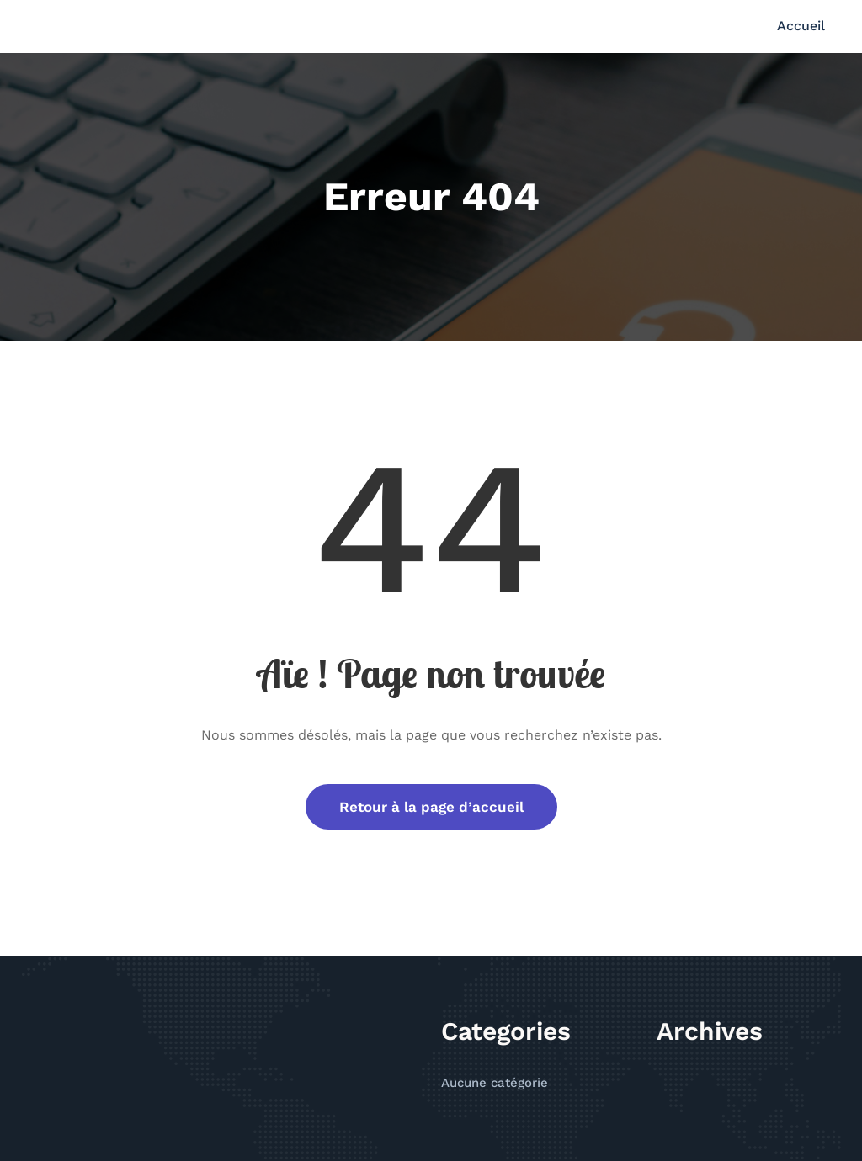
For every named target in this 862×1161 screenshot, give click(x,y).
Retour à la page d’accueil (431, 806)
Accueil (801, 26)
